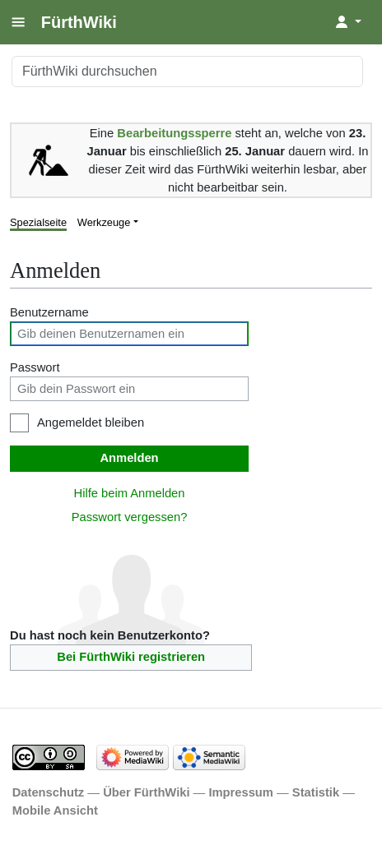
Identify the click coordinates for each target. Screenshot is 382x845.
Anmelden (129, 457)
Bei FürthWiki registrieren (131, 656)
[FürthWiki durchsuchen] (187, 71)
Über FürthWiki (146, 792)
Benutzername (49, 312)
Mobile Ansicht (55, 810)
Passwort (35, 367)
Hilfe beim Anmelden (129, 493)
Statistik (315, 792)
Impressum (240, 792)
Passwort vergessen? (130, 517)
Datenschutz (48, 792)
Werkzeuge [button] (104, 222)
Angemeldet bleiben (90, 422)
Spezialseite (38, 222)
